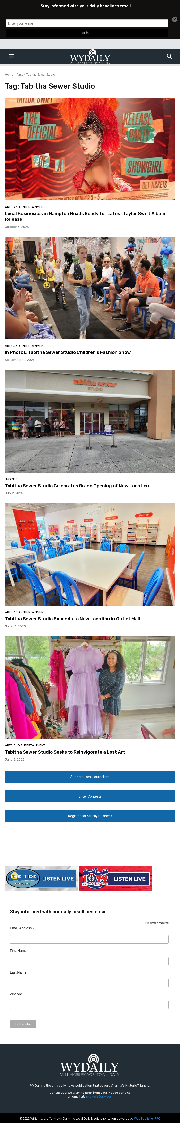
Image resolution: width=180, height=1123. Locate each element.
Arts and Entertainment (25, 207)
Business (12, 479)
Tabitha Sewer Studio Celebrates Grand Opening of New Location (77, 485)
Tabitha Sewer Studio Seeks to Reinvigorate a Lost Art (65, 752)
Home (9, 74)
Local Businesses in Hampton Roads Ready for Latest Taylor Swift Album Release (85, 216)
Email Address (22, 928)
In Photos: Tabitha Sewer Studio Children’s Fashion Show (68, 352)
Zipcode (16, 994)
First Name (18, 951)
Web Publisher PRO (147, 1118)
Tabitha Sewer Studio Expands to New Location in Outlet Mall (72, 619)
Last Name (18, 972)
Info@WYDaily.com (99, 1096)
